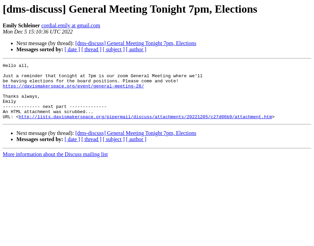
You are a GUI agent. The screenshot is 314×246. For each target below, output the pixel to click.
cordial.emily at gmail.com (70, 25)
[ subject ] (114, 49)
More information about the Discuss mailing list (55, 165)
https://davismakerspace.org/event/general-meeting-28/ (73, 91)
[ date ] (72, 49)
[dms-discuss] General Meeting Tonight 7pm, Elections (135, 43)
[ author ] (136, 49)
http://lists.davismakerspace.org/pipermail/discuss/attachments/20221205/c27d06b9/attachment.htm (145, 128)
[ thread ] (91, 49)
